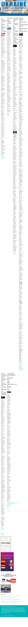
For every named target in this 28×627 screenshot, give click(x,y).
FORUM (20, 364)
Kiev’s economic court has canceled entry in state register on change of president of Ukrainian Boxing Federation (5, 384)
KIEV (2, 156)
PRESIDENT (2, 528)
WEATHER (2, 158)
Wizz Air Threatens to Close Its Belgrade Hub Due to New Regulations (10, 599)
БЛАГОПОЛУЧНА (21, 369)
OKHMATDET (15, 253)
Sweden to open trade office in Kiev (9, 22)
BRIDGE (9, 504)
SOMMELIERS (21, 367)
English (6, 14)
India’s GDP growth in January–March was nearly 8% (8, 597)
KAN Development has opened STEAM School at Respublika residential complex (12, 601)
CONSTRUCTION (9, 505)
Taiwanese (8, 507)
